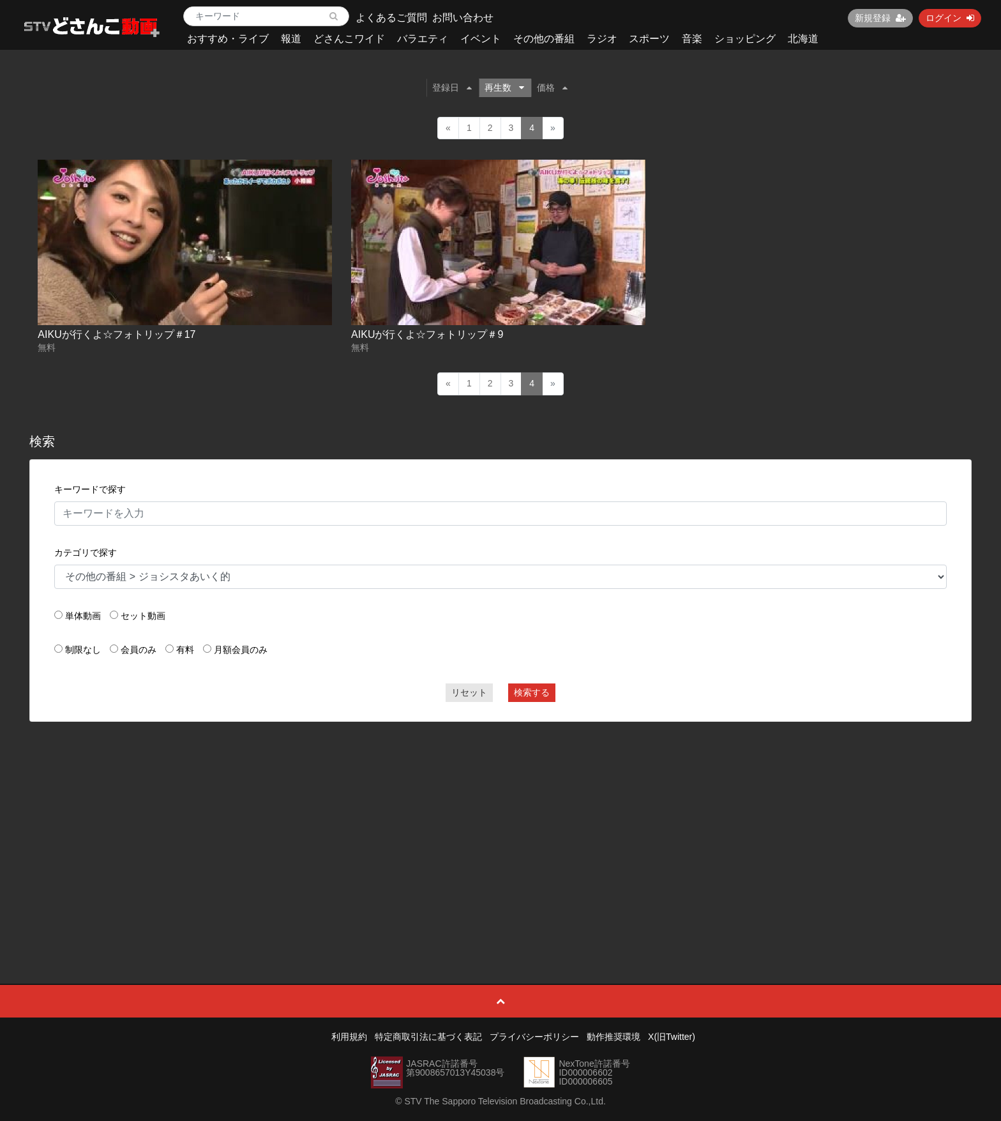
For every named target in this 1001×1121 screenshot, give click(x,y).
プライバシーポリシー (534, 1037)
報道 (291, 38)
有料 (185, 649)
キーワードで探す (90, 489)
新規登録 (880, 18)
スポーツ (649, 38)
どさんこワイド (349, 38)
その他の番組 (544, 38)
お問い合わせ (462, 17)
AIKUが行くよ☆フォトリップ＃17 (116, 334)
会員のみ (138, 649)
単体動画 (83, 616)
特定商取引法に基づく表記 (428, 1037)
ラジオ (602, 38)
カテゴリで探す (85, 552)
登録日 (452, 87)
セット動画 (143, 616)
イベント (480, 38)
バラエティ (422, 38)
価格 (552, 87)
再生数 (504, 87)
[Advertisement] (500, 824)
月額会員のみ (240, 649)
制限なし (83, 649)
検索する (532, 692)
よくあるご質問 (391, 17)
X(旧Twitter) (671, 1037)
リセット (469, 692)
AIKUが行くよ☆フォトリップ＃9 (427, 334)
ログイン (950, 18)
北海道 (803, 38)
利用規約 (349, 1037)
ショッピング (745, 38)
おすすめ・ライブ (228, 38)
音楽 (692, 38)
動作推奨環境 (613, 1037)
